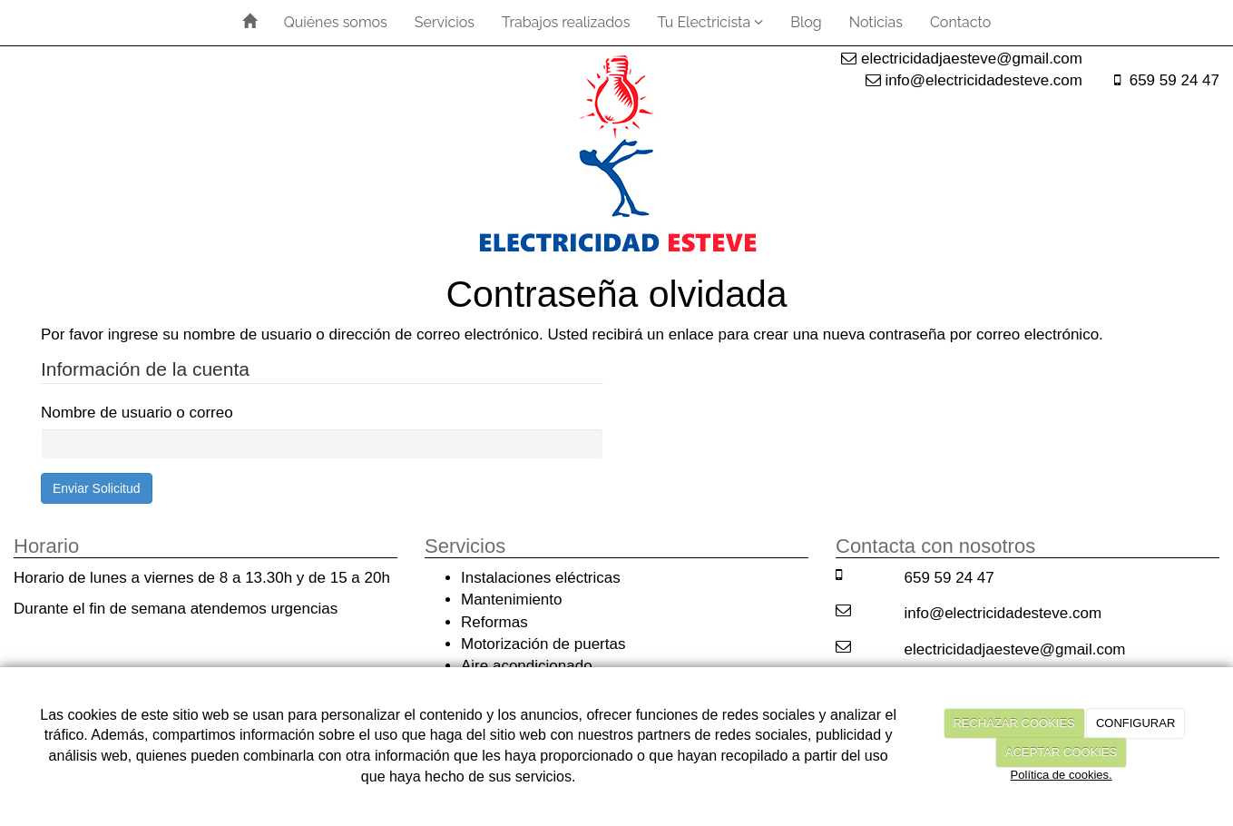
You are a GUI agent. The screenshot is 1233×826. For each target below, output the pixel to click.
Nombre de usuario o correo (137, 412)
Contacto (960, 22)
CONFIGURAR (1135, 723)
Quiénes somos (335, 22)
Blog (805, 22)
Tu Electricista (710, 22)
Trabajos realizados (566, 22)
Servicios (445, 22)
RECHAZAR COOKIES (1013, 723)
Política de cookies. (1061, 775)
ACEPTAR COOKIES (1061, 752)
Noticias (876, 22)
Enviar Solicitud (97, 488)
